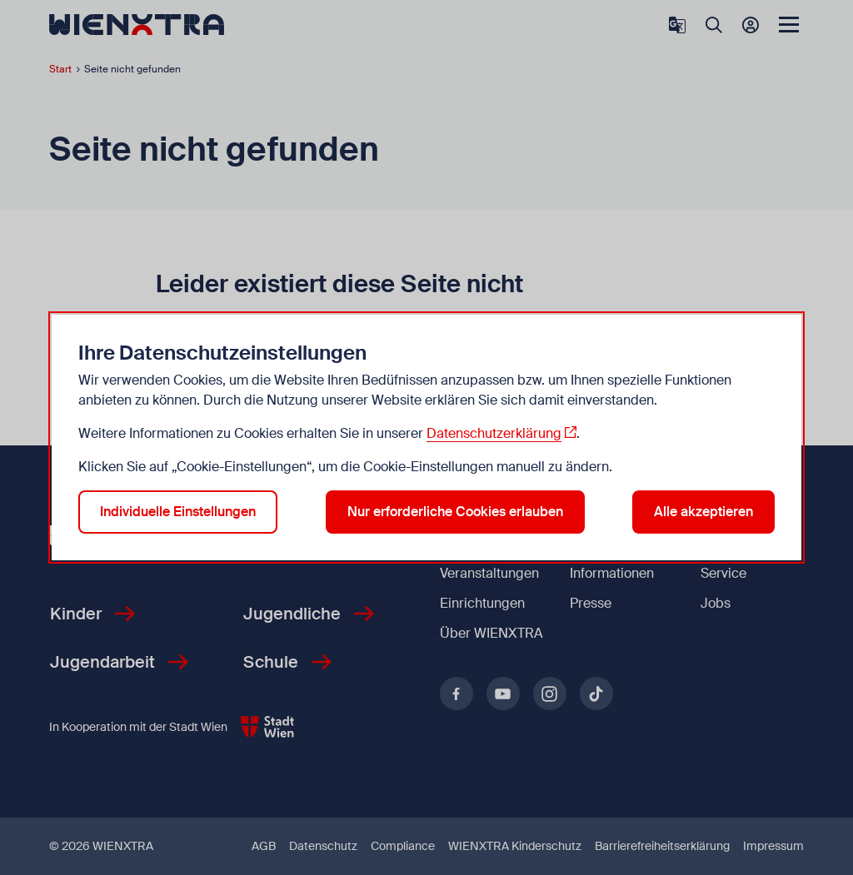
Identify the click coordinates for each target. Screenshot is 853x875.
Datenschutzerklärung (493, 433)
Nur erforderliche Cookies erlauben (455, 511)
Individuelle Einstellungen (178, 511)
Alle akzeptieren (703, 511)
